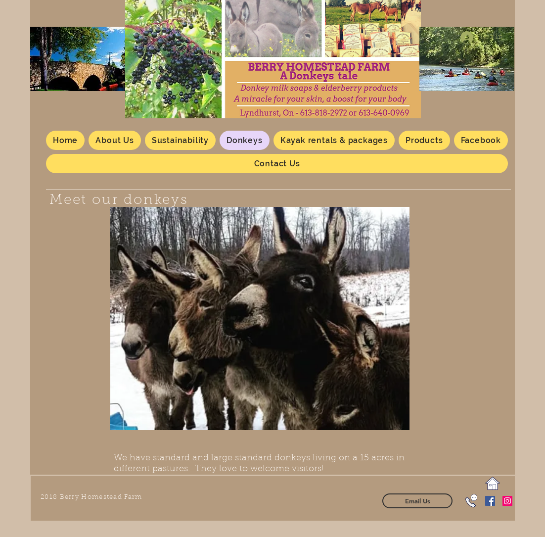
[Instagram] (507, 501)
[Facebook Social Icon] (490, 501)
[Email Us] (417, 500)
